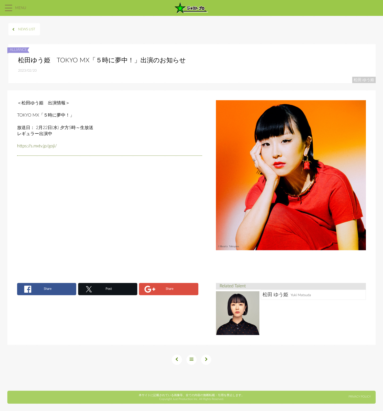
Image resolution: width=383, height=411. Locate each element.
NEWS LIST (26, 29)
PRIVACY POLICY (360, 396)
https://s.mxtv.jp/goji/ (37, 146)
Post (109, 289)
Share (48, 289)
